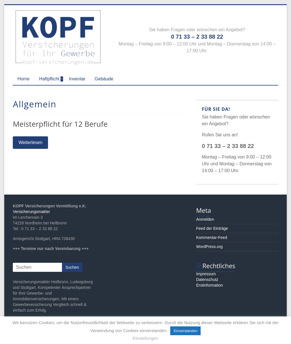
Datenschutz (207, 279)
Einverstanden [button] (185, 331)
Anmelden (205, 219)
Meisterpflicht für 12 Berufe (60, 124)
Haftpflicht (49, 78)
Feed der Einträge (212, 228)
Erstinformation (209, 285)
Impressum (206, 274)
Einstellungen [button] (145, 338)
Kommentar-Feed (211, 237)
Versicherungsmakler (31, 211)
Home (23, 78)
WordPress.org (209, 246)
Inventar (77, 78)
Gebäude (104, 78)
